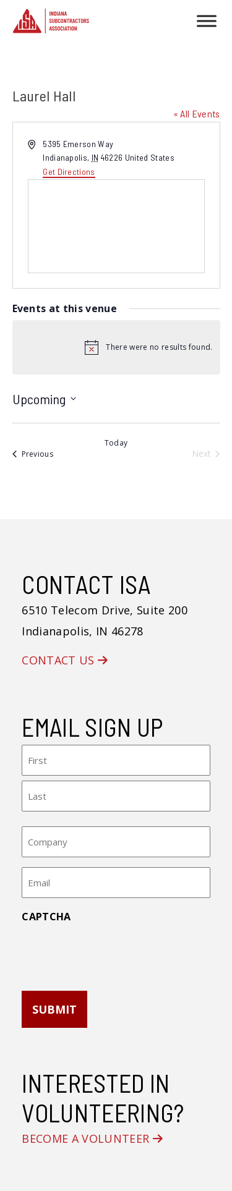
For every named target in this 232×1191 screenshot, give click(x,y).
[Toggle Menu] (207, 21)
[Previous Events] (33, 454)
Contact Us (65, 660)
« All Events (196, 113)
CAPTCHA (46, 916)
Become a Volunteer (92, 1138)
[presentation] (116, 953)
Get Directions (69, 171)
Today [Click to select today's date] (116, 443)
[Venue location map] (116, 226)
